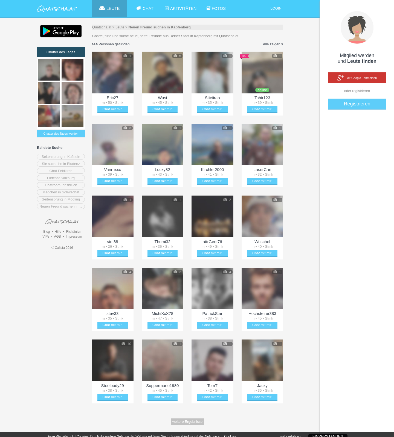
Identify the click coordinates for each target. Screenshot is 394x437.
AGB (57, 236)
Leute (119, 27)
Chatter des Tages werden (60, 133)
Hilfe (58, 232)
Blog (46, 232)
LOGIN (276, 8)
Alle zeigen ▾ (273, 44)
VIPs (45, 236)
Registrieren (357, 104)
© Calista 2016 (62, 248)
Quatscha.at (101, 27)
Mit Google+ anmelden (357, 78)
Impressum (74, 236)
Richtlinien (73, 232)
